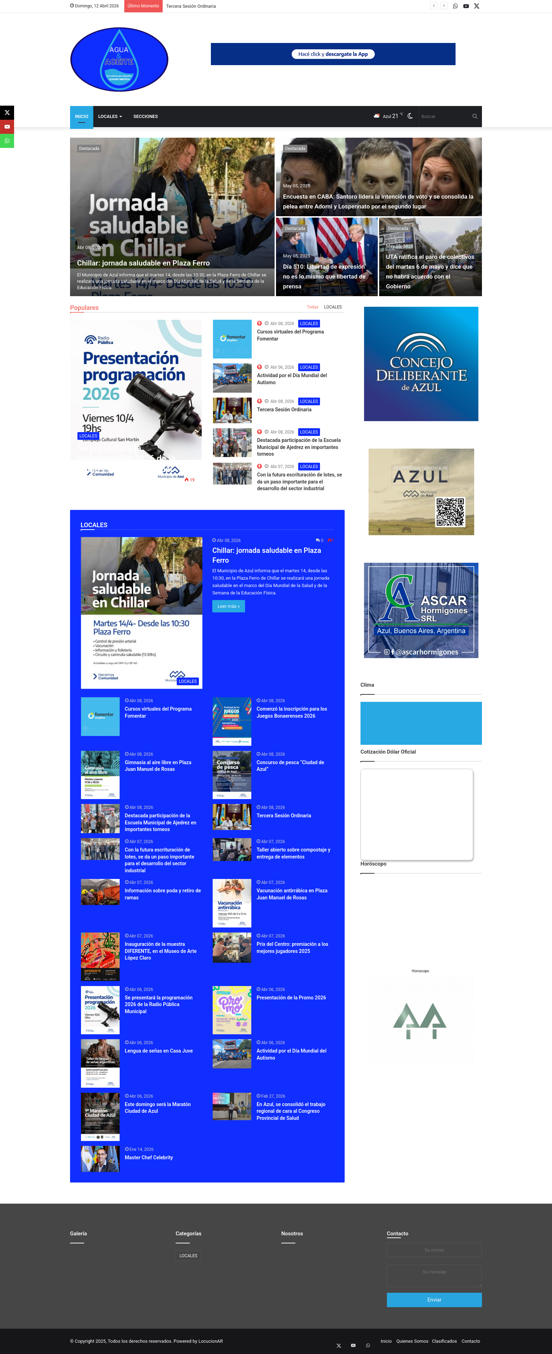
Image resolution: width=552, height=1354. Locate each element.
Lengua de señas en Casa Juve (159, 1051)
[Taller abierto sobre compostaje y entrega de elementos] (232, 849)
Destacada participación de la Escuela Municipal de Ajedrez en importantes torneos (299, 447)
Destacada (89, 148)
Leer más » (229, 606)
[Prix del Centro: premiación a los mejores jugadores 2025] (232, 947)
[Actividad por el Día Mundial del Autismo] (232, 1053)
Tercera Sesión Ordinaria (191, 6)
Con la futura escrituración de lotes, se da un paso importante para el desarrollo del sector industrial (299, 481)
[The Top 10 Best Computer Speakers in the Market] (232, 339)
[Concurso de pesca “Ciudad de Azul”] (232, 775)
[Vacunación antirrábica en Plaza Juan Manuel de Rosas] (232, 903)
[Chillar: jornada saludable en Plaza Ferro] (172, 217)
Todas (313, 307)
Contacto (397, 1233)
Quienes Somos (412, 1341)
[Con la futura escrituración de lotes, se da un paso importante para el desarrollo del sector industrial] (100, 849)
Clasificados (444, 1341)
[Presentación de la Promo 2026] (232, 1010)
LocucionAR (211, 1341)
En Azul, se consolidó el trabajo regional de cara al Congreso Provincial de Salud (291, 1111)
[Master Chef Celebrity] (100, 1159)
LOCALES (108, 116)
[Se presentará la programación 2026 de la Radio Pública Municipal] (100, 1010)
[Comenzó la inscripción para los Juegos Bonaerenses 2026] (232, 721)
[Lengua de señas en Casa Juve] (100, 1063)
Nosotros (292, 1233)
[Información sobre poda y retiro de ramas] (100, 892)
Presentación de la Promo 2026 (291, 997)
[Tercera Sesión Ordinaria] (232, 817)
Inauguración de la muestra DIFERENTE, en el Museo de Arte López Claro (161, 951)
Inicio (81, 116)
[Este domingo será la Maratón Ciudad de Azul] (100, 1117)
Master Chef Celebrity (149, 1157)
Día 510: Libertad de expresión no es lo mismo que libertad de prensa (323, 276)
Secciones (145, 116)
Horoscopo (420, 971)
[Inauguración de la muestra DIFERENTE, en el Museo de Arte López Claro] (100, 956)
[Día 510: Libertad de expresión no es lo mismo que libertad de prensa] (327, 257)
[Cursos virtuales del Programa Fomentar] (100, 716)
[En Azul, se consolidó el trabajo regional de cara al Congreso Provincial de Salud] (232, 1107)
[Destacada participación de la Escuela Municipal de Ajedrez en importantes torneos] (100, 818)
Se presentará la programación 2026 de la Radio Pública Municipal (159, 1004)
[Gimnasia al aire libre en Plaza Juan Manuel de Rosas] (100, 775)
